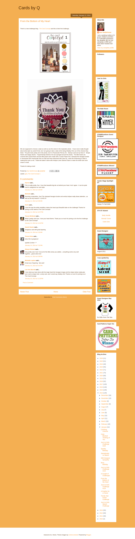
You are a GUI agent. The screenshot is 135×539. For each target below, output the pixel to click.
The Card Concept (44, 28)
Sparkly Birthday (104, 449)
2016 (101, 387)
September (105, 404)
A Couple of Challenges (105, 474)
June (103, 412)
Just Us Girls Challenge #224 (105, 469)
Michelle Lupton (30, 260)
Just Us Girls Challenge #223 (105, 486)
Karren (27, 183)
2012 (101, 513)
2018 (101, 381)
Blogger (88, 535)
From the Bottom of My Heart (105, 480)
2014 (101, 393)
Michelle (27, 194)
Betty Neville (106, 215)
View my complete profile (105, 48)
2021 (101, 373)
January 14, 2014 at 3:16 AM (33, 232)
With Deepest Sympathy (105, 459)
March (103, 421)
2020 (101, 375)
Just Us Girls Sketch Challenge (105, 504)
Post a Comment (28, 282)
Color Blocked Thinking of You (105, 436)
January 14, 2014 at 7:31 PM (33, 245)
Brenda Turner (106, 218)
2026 (101, 358)
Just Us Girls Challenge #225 (105, 444)
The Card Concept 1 (34, 174)
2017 (101, 384)
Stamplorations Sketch (105, 454)
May (102, 415)
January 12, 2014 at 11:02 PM (34, 223)
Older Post (86, 292)
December (104, 395)
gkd (26, 174)
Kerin (26, 205)
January (104, 427)
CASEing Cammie (104, 430)
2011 (101, 516)
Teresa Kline (29, 236)
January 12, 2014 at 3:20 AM (33, 190)
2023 (101, 367)
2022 (101, 370)
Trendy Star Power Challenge (105, 497)
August (103, 407)
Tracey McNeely (30, 216)
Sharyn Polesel (30, 249)
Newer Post (24, 292)
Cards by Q (29, 7)
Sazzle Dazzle (29, 227)
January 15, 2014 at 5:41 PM (33, 265)
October (104, 401)
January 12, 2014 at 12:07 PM (34, 212)
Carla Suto (106, 222)
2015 (101, 390)
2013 (101, 510)
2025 (101, 361)
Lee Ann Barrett (30, 269)
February (104, 424)
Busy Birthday (104, 463)
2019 (101, 378)
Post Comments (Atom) (59, 297)
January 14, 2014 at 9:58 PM (33, 256)
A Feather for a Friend (105, 492)
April (103, 418)
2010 (101, 519)
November (104, 398)
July (102, 410)
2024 (101, 364)
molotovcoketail (73, 535)
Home (56, 292)
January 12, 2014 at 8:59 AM (33, 201)
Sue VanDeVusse (105, 32)
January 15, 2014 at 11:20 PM (34, 278)
